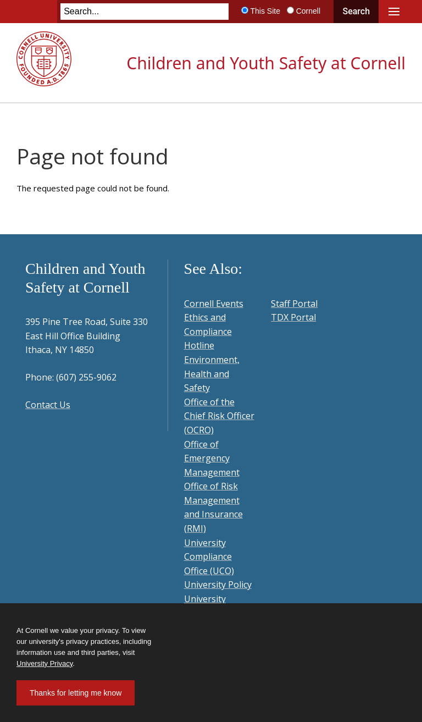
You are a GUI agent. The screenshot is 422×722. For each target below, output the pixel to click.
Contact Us (47, 405)
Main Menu (394, 11)
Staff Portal (294, 303)
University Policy (218, 584)
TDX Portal (293, 317)
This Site (265, 11)
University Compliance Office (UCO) (209, 557)
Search (356, 11)
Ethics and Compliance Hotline (208, 331)
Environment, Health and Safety (212, 374)
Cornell (308, 11)
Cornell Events (213, 303)
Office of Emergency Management (212, 458)
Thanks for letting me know (75, 692)
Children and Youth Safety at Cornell (266, 63)
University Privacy (44, 663)
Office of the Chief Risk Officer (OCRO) (219, 416)
